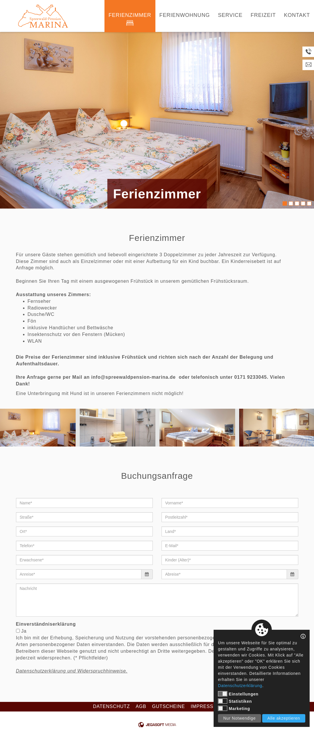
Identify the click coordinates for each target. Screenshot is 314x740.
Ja (24, 631)
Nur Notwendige (239, 718)
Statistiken (235, 701)
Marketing (234, 708)
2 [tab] (291, 203)
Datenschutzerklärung (240, 685)
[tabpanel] (157, 120)
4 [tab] (303, 203)
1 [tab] (285, 203)
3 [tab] (297, 203)
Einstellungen (238, 693)
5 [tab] (309, 203)
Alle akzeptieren (283, 718)
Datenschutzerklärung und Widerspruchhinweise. (72, 670)
